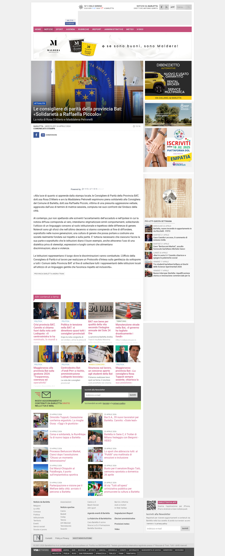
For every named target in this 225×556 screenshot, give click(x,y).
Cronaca (37, 511)
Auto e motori (120, 505)
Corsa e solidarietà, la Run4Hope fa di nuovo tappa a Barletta (67, 436)
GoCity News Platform (82, 538)
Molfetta (56, 554)
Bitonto (92, 550)
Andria (66, 550)
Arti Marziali (65, 523)
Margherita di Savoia (151, 550)
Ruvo (74, 554)
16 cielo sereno (97, 7)
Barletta (56, 550)
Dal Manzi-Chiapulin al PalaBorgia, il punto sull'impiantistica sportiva (64, 471)
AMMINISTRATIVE (114, 29)
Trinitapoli (131, 554)
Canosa (102, 550)
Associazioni (65, 502)
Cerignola (112, 550)
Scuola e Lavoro (40, 529)
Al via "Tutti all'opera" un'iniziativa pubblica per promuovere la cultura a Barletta (122, 488)
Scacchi (63, 529)
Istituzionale (38, 517)
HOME (38, 29)
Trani (120, 554)
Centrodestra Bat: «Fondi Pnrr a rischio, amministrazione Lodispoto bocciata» (73, 372)
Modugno (179, 550)
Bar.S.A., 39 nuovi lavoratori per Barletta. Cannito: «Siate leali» (121, 419)
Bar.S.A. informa (121, 502)
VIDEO (140, 29)
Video (117, 529)
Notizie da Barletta (41, 502)
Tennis (63, 520)
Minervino (168, 550)
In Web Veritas (121, 508)
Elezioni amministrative (125, 518)
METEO (130, 29)
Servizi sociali (39, 526)
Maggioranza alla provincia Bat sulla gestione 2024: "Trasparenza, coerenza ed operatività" (44, 375)
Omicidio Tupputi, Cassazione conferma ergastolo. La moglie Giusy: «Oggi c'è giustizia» (66, 420)
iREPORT (96, 29)
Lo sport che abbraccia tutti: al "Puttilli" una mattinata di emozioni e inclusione (121, 454)
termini (106, 403)
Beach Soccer (93, 505)
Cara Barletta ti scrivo (97, 522)
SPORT (59, 29)
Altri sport (92, 508)
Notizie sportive (67, 507)
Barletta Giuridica (95, 528)
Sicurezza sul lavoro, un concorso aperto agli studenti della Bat (100, 370)
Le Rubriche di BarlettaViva (99, 518)
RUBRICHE (83, 29)
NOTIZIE (48, 29)
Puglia (66, 554)
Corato (123, 550)
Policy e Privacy (62, 538)
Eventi (36, 523)
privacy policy (119, 403)
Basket (63, 514)
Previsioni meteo (122, 524)
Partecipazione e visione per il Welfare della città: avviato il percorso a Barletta (66, 488)
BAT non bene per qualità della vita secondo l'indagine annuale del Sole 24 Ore (99, 327)
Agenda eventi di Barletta (99, 513)
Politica (36, 514)
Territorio (37, 520)
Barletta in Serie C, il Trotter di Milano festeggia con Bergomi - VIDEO (121, 437)
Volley (63, 517)
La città (36, 508)
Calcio (63, 511)
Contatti (48, 538)
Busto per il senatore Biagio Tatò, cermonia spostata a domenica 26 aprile (122, 471)
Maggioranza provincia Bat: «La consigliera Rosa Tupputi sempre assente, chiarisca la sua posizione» (127, 375)
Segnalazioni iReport (124, 513)
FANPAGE (70, 23)
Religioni (37, 506)
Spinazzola (101, 554)
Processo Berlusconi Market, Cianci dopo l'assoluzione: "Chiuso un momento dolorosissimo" (65, 456)
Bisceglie (82, 550)
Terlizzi (112, 554)
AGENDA (70, 29)
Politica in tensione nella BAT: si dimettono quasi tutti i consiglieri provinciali (73, 329)
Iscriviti (133, 395)
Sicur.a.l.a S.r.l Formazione (99, 525)
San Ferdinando (86, 554)
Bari (73, 550)
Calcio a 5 (92, 502)
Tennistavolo (65, 526)
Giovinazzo (134, 550)
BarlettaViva (48, 13)
